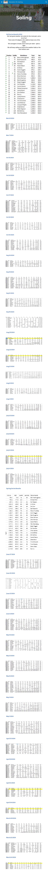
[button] (1, 2)
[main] (24, 18)
